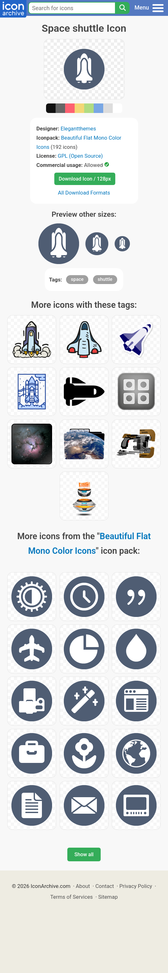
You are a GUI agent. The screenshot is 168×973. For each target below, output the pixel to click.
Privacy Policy (135, 886)
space (77, 279)
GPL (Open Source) (80, 156)
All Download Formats (84, 192)
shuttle (105, 279)
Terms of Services (71, 897)
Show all (83, 854)
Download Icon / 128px (85, 179)
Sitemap (108, 897)
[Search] (122, 8)
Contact (104, 886)
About (83, 886)
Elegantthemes (78, 128)
